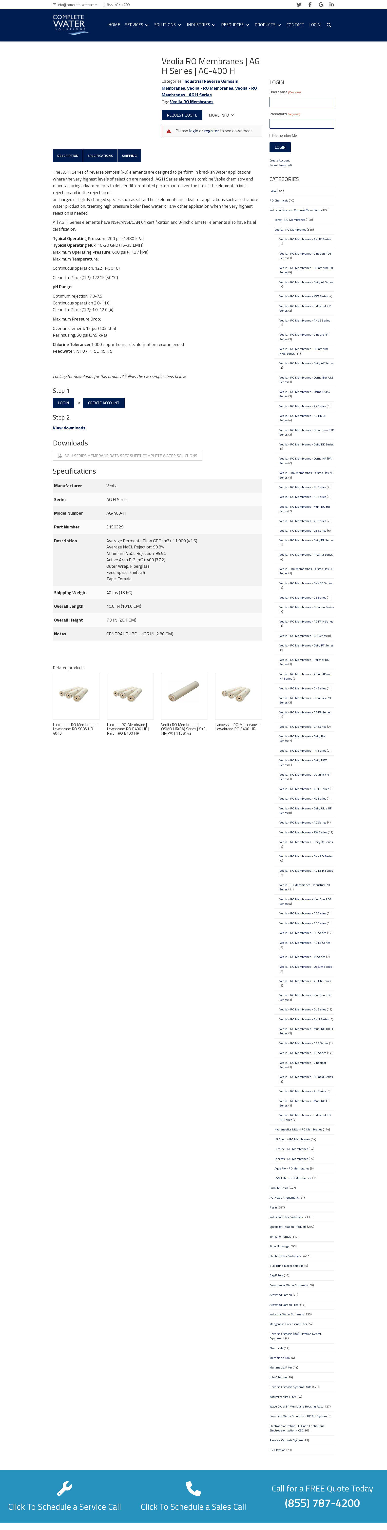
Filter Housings (279, 1246)
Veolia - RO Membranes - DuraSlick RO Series (305, 700)
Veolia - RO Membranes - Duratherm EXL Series (306, 270)
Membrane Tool (280, 1357)
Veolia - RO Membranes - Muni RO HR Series (304, 508)
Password (285, 114)
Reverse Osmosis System (286, 1440)
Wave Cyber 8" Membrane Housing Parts (296, 1406)
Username (285, 92)
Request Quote (182, 115)
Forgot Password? (281, 165)
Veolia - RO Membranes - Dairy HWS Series (303, 762)
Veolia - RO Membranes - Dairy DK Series (306, 444)
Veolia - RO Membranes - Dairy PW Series (302, 738)
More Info (221, 115)
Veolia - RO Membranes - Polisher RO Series (304, 661)
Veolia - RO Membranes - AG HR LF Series (302, 418)
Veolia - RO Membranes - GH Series (303, 635)
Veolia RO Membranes (191, 101)
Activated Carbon (281, 1294)
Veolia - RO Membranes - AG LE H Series (306, 870)
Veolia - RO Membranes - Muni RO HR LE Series (306, 1031)
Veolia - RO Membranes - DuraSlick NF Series (304, 776)
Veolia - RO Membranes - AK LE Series (304, 320)
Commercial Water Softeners (289, 1285)
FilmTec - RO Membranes (291, 1149)
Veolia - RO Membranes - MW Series (303, 296)
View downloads (69, 428)
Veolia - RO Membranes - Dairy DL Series (306, 540)
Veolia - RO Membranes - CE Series (302, 597)
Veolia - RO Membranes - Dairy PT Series (306, 645)
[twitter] (299, 4)
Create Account (103, 403)
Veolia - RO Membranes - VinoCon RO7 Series (305, 901)
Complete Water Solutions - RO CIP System (298, 1416)
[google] (320, 4)
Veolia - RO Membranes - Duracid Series (306, 1076)
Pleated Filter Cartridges (285, 1256)
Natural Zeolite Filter (283, 1396)
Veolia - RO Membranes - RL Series (302, 487)
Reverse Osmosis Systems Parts (290, 1387)
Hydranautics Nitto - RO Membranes (298, 1129)
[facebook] (310, 4)
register (211, 130)
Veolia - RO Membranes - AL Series (302, 1091)
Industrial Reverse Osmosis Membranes (296, 210)
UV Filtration (278, 1450)
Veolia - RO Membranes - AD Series (302, 822)
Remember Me (285, 135)
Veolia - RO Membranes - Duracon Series (306, 607)
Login (63, 403)
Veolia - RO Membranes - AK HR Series (305, 239)
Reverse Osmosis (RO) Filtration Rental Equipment (295, 1336)
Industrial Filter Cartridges (286, 1217)
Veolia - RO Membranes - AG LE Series (304, 942)
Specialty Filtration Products (288, 1226)
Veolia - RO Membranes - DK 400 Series (305, 583)
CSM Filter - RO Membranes (292, 1178)
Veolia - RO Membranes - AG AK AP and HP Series (305, 676)
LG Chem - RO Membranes (292, 1139)
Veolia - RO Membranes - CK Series (302, 688)
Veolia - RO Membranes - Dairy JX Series (306, 842)
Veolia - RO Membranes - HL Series (302, 798)
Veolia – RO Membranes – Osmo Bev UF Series (306, 571)
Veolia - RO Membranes (210, 88)
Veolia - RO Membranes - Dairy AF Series (306, 282)
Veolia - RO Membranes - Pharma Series (306, 554)
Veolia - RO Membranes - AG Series (302, 1052)
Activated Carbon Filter (284, 1304)
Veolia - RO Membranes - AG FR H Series (306, 621)
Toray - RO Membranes (289, 219)
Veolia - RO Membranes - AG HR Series (305, 981)
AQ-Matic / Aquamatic (284, 1197)
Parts (273, 190)
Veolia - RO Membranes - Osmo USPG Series (304, 394)
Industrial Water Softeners (287, 1314)
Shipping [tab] (129, 155)
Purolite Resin (279, 1188)
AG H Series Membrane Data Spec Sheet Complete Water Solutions (127, 456)
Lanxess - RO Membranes (291, 1158)
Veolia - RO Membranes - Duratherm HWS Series (303, 351)
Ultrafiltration (278, 1377)
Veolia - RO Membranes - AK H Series (304, 1019)
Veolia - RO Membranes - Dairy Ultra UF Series (305, 810)
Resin (273, 1207)
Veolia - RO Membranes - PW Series (303, 832)
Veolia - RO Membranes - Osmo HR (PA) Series (305, 460)
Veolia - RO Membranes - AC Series (302, 521)
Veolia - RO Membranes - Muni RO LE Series (304, 1103)
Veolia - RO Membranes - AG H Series (209, 91)
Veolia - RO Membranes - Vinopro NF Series (303, 336)
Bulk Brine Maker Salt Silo (287, 1265)
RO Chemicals (279, 200)
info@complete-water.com (77, 4)
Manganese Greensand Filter (288, 1324)
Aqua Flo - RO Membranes (291, 1168)
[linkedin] (331, 4)
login (193, 130)
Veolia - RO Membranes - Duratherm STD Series (306, 432)
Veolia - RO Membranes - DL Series (302, 1009)
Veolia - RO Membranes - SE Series (302, 923)
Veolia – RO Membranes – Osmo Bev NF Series (306, 475)
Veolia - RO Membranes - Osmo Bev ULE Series (306, 379)
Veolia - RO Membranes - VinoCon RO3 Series (305, 255)
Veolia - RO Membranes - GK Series (302, 726)
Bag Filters (276, 1275)
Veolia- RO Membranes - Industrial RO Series (304, 887)
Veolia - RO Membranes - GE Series (302, 530)
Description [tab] (67, 155)
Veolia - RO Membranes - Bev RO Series (306, 856)
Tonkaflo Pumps (280, 1236)
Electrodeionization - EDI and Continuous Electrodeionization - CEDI (297, 1428)
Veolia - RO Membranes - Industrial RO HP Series (305, 1117)
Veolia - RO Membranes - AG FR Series (304, 712)
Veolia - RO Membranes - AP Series (302, 496)
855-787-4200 (118, 4)
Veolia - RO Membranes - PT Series (302, 750)
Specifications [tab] (100, 155)
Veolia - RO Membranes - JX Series (302, 956)
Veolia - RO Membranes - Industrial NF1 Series (305, 308)
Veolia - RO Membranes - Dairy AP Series (306, 363)
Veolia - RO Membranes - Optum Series (305, 966)
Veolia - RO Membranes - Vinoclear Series (302, 1064)
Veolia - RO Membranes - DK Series (302, 932)
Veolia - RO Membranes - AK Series (302, 406)
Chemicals (276, 1348)
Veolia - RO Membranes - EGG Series (303, 1043)
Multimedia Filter (281, 1367)
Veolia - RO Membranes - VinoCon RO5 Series (305, 997)
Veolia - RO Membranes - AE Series (302, 913)
